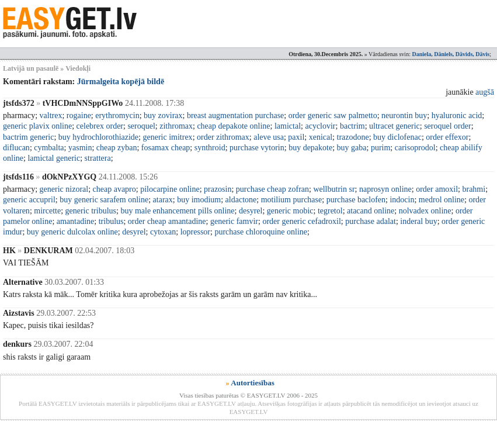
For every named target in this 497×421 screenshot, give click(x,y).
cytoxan (163, 231)
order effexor (447, 137)
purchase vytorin (257, 147)
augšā (484, 92)
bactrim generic (28, 137)
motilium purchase (291, 199)
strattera (98, 158)
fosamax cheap (165, 147)
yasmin (80, 147)
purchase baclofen (355, 199)
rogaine (79, 115)
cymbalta (49, 147)
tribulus (111, 221)
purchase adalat (370, 221)
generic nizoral (64, 189)
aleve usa (268, 137)
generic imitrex (167, 137)
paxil (296, 137)
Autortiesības (252, 382)
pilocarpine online (169, 189)
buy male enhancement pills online (177, 210)
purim (380, 147)
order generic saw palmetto (333, 115)
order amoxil (437, 189)
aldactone (241, 199)
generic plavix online (37, 126)
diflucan (16, 147)
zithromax (176, 126)
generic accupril (29, 199)
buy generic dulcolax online (72, 231)
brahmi (473, 189)
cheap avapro (114, 189)
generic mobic (290, 210)
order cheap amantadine (167, 221)
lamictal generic (53, 158)
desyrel (250, 210)
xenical (320, 137)
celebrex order (100, 126)
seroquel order (447, 126)
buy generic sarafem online (104, 199)
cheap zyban (116, 147)
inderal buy (418, 221)
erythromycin (117, 115)
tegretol (330, 210)
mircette (47, 210)
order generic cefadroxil (301, 221)
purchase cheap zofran (272, 189)
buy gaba (352, 147)
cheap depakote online (233, 126)
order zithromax (223, 137)
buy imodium (199, 199)
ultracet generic (394, 126)
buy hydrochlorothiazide (98, 137)
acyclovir (320, 126)
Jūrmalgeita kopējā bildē (120, 81)
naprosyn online (385, 189)
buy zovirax (163, 115)
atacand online (370, 210)
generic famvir (234, 221)
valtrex (51, 115)
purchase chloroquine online (260, 231)
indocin (402, 199)
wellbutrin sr (333, 189)
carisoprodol (415, 147)
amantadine (76, 221)
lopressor (195, 231)
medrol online (441, 199)
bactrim (352, 126)
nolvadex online (425, 210)
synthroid (209, 147)
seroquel (141, 126)
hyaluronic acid (457, 115)
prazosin (217, 189)
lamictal (287, 126)
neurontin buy (404, 115)
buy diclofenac (397, 137)
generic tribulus (90, 210)
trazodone (353, 137)
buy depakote (310, 147)
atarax (163, 199)
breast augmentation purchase (235, 115)
